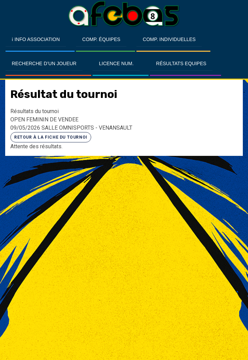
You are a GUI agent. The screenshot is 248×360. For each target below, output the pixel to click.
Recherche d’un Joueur (44, 63)
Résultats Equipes (181, 63)
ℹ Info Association (36, 39)
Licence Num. (116, 63)
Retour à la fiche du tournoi (50, 137)
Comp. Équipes (101, 39)
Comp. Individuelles (169, 39)
